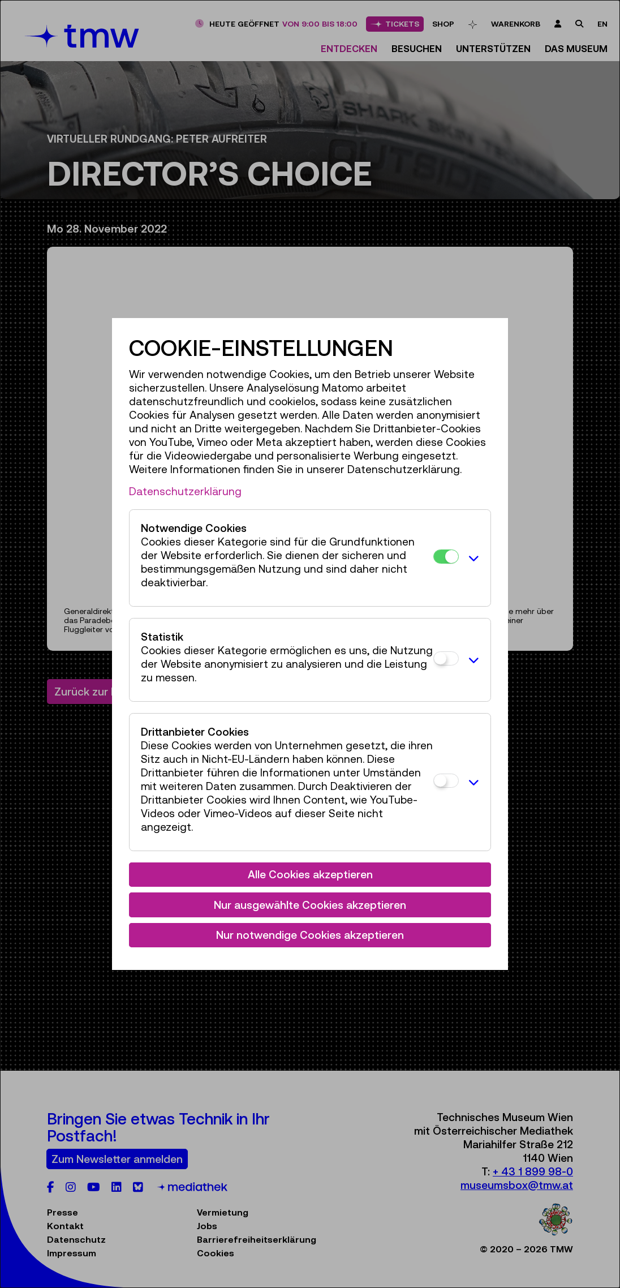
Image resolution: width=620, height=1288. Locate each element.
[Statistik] (446, 658)
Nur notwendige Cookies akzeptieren (310, 935)
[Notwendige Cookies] (446, 556)
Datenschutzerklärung (185, 491)
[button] (471, 558)
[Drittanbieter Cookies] (446, 781)
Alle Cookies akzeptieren (310, 874)
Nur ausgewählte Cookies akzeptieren (310, 905)
